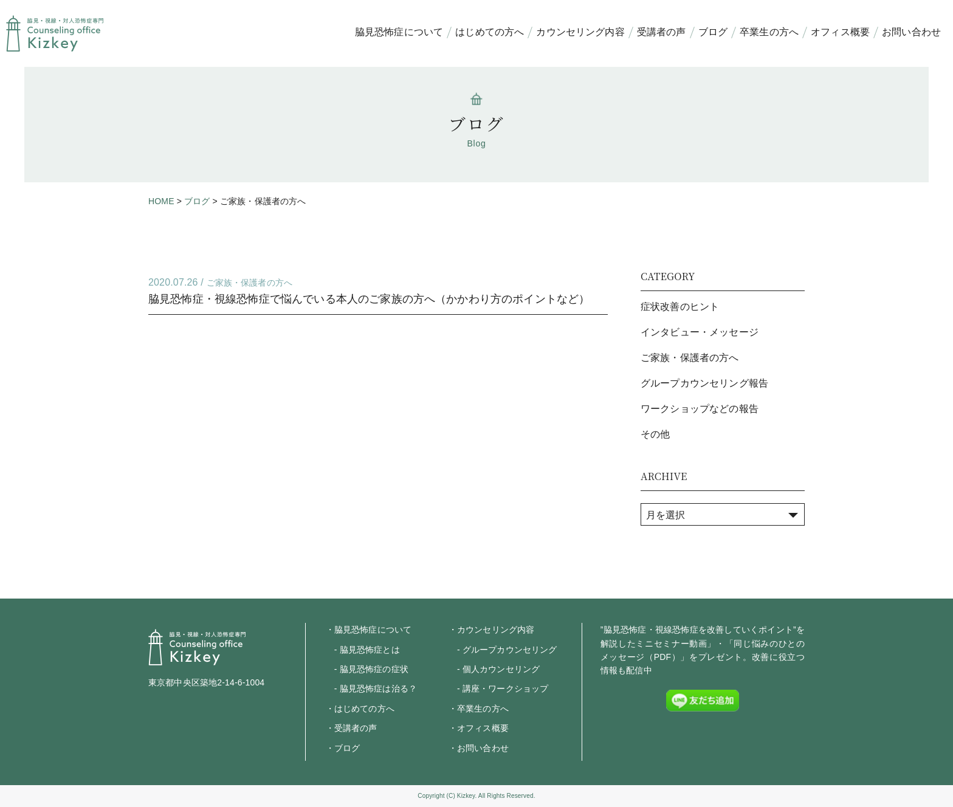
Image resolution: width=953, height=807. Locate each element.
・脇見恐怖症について (369, 629)
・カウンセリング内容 (492, 629)
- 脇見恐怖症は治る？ (371, 688)
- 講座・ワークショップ (499, 688)
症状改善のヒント (680, 306)
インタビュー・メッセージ (700, 332)
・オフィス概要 (479, 728)
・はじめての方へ (360, 708)
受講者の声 (661, 32)
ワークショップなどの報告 (700, 409)
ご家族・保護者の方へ (250, 282)
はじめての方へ (489, 32)
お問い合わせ (911, 32)
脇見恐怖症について (399, 32)
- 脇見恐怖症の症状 (367, 669)
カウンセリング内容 (580, 32)
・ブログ (343, 748)
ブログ (713, 32)
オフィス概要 (840, 32)
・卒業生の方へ (479, 708)
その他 (655, 434)
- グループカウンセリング (503, 649)
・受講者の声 (351, 728)
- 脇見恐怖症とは (363, 649)
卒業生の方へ (769, 32)
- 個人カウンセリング (494, 669)
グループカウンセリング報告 (704, 383)
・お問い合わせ (479, 748)
